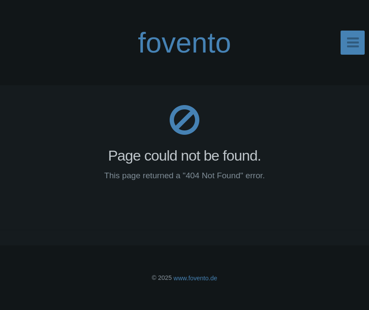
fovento (184, 43)
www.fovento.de (195, 277)
